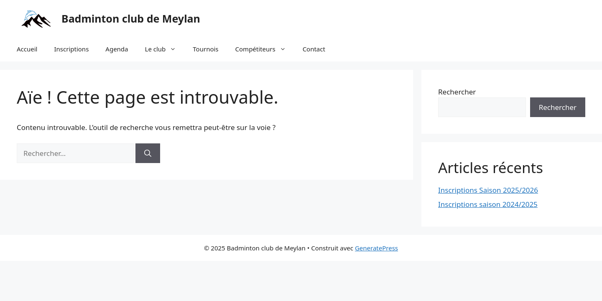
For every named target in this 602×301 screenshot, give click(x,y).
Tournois (205, 49)
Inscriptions (71, 49)
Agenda (116, 49)
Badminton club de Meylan (130, 18)
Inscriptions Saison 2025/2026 (488, 190)
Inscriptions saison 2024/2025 (488, 204)
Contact (314, 49)
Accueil (27, 49)
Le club (165, 48)
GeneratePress (376, 248)
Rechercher (457, 92)
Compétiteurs (264, 48)
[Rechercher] (147, 153)
